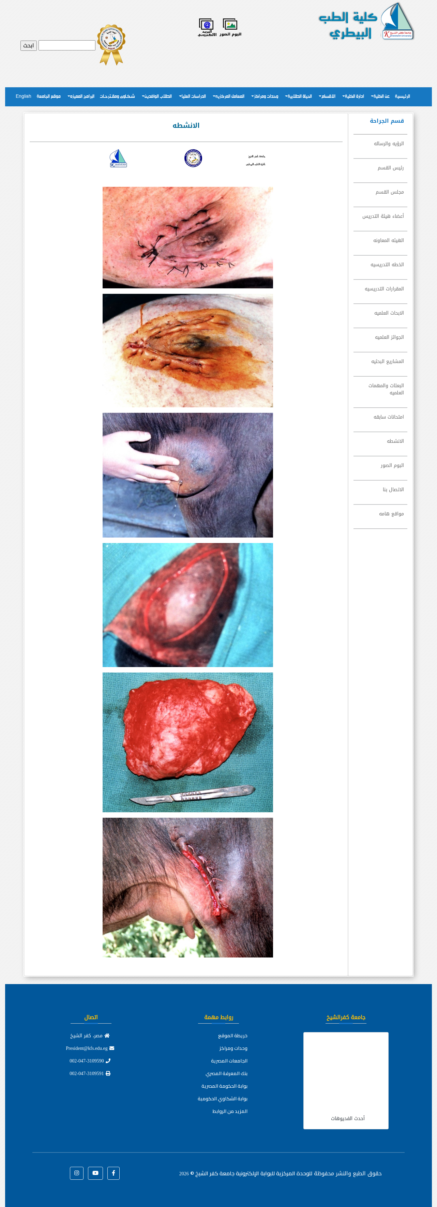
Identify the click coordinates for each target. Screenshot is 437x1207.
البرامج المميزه (82, 96)
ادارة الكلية (354, 96)
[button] (113, 1173)
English (23, 96)
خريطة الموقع (232, 1035)
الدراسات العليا (194, 96)
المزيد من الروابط (230, 1111)
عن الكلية (382, 96)
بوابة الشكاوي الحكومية (222, 1098)
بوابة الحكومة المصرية (224, 1086)
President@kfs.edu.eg (90, 1048)
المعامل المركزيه (229, 96)
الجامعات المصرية (229, 1060)
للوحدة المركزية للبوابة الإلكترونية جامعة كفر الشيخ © (245, 1173)
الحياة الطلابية (300, 96)
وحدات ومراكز (266, 96)
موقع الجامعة (49, 96)
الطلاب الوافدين (158, 96)
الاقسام (328, 96)
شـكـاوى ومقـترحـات (117, 96)
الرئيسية (402, 96)
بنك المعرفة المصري (226, 1073)
